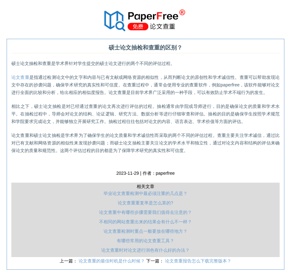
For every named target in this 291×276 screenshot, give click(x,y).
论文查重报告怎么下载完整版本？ (198, 260)
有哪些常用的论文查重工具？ (145, 240)
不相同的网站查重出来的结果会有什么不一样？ (145, 221)
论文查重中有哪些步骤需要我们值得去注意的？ (145, 212)
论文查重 (20, 77)
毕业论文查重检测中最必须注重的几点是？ (145, 193)
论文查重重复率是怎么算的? (145, 202)
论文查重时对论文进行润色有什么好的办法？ (145, 250)
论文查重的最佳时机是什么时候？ (112, 260)
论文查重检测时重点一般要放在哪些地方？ (145, 231)
